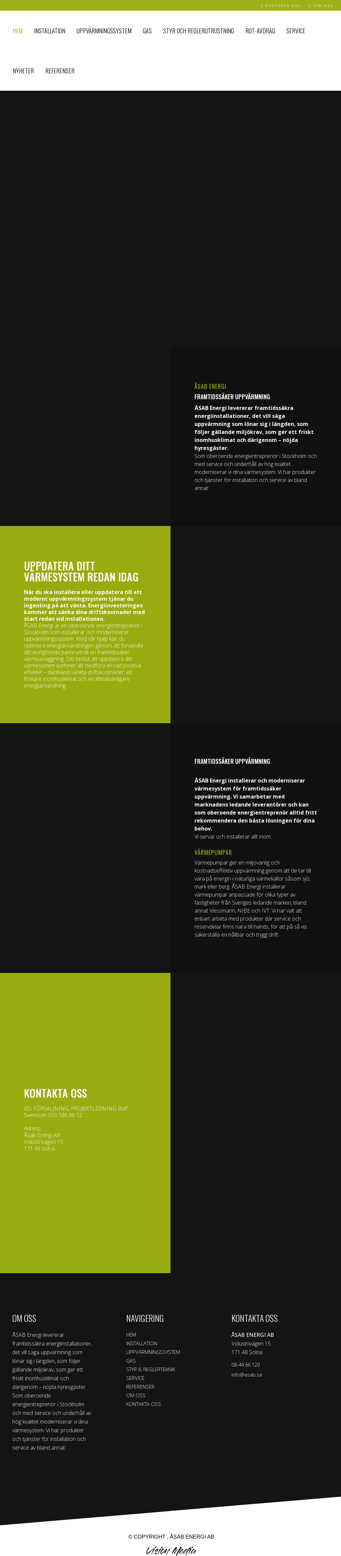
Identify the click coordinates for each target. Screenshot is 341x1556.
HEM (132, 1335)
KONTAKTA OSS (145, 1407)
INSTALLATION (145, 1344)
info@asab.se (247, 1375)
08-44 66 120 (247, 1365)
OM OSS (136, 1398)
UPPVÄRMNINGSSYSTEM (157, 1353)
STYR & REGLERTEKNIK (154, 1371)
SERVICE (136, 1380)
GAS (131, 1362)
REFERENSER (142, 1389)
